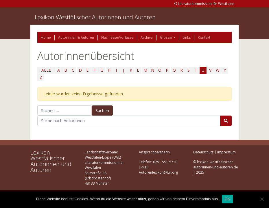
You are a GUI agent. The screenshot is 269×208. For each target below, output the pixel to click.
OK (227, 199)
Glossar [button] (166, 37)
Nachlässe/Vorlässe (117, 37)
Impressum (226, 152)
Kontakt (204, 37)
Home (46, 37)
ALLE (46, 70)
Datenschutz (203, 152)
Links (187, 37)
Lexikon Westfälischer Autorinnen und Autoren (95, 17)
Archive (147, 37)
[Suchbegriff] (128, 121)
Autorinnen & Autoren (76, 37)
